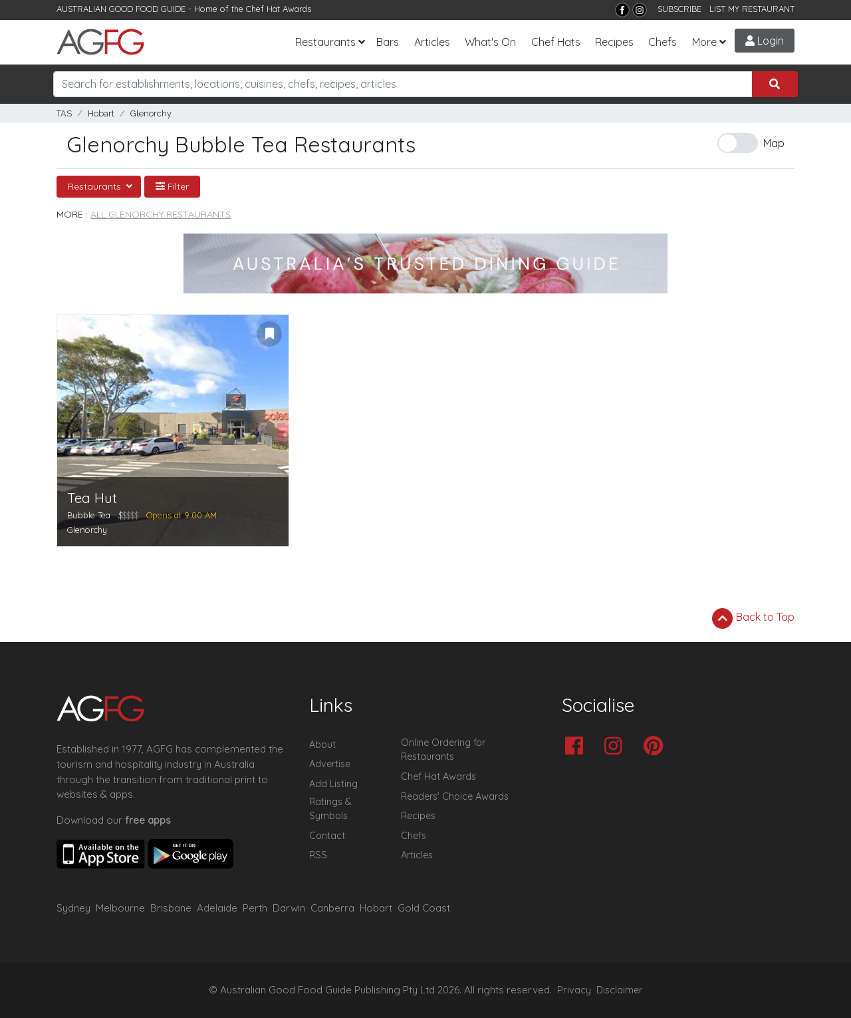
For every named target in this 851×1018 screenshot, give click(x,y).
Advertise (329, 764)
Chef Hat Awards (278, 8)
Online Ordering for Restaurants (443, 750)
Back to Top (753, 618)
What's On (490, 42)
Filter (172, 186)
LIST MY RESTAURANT (751, 8)
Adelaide (217, 908)
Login (764, 40)
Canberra (332, 908)
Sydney (73, 908)
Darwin (289, 908)
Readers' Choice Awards (455, 796)
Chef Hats (555, 42)
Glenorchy (151, 113)
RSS (318, 855)
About (322, 745)
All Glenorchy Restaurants (160, 214)
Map (774, 143)
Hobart (101, 113)
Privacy (574, 990)
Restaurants (325, 42)
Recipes (614, 42)
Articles (432, 42)
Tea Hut (92, 498)
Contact (327, 836)
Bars (387, 42)
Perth (255, 908)
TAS (64, 113)
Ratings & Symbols (330, 809)
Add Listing (333, 784)
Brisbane (170, 908)
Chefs (662, 42)
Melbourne (120, 908)
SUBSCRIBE (679, 8)
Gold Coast (424, 908)
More (704, 42)
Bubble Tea (88, 515)
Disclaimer (619, 990)
